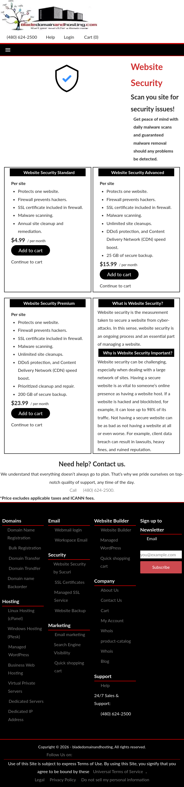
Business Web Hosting (21, 668)
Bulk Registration (25, 547)
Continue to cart (26, 261)
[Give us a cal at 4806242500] (19, 36)
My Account (112, 620)
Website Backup (70, 610)
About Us (110, 589)
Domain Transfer (24, 558)
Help (105, 685)
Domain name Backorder (21, 582)
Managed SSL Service (67, 596)
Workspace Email (71, 539)
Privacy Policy (63, 779)
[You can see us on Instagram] (99, 754)
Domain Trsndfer (24, 568)
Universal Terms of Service (118, 771)
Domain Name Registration (21, 533)
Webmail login (68, 529)
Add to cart (30, 250)
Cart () (88, 36)
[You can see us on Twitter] (88, 754)
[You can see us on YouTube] (121, 754)
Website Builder (116, 529)
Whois (107, 630)
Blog (105, 661)
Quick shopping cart (69, 666)
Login (66, 36)
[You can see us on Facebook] (77, 754)
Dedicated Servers (26, 701)
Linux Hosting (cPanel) (21, 614)
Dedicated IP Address (20, 715)
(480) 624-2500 (98, 490)
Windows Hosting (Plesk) (25, 632)
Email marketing (70, 634)
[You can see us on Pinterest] (110, 754)
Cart (105, 610)
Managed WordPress (18, 650)
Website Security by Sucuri (70, 567)
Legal (40, 779)
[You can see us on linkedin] (132, 754)
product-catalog (116, 640)
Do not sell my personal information (115, 779)
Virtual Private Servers (21, 686)
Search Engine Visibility (67, 648)
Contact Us (111, 600)
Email (148, 538)
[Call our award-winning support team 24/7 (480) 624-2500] (48, 36)
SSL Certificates (70, 582)
